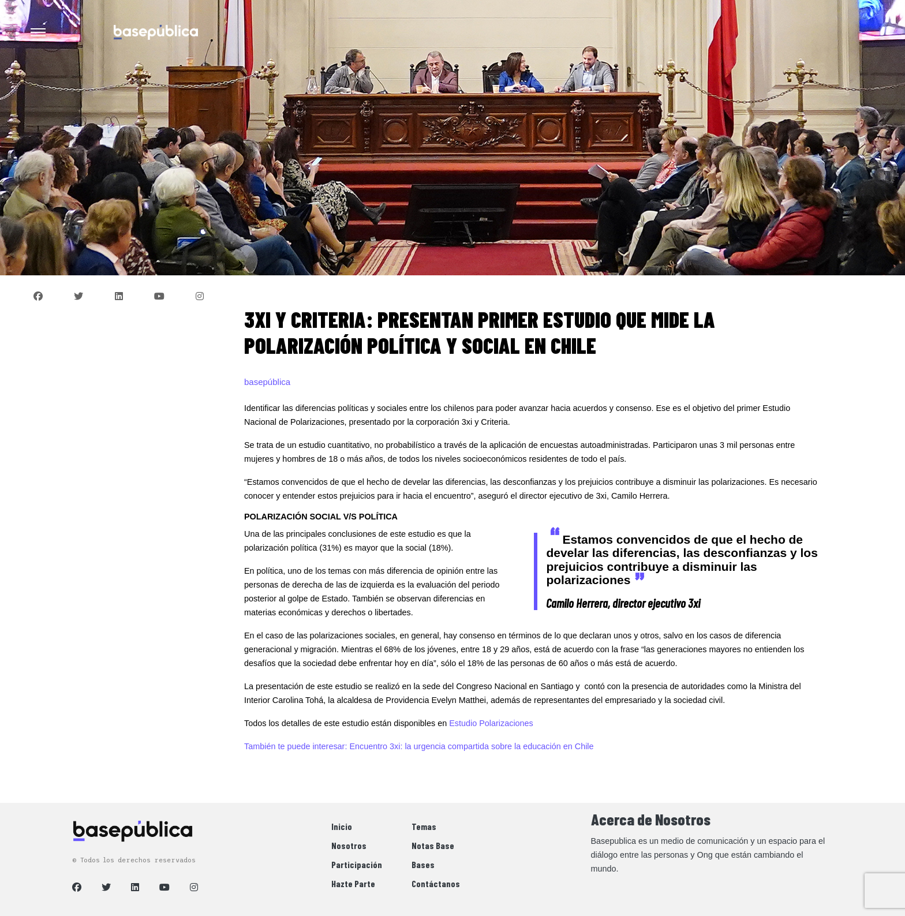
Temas (424, 826)
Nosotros (349, 845)
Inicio (341, 826)
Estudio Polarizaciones (491, 723)
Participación (356, 864)
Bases (423, 864)
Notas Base (433, 845)
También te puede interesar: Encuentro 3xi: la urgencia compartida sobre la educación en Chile (419, 746)
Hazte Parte (353, 883)
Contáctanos (436, 883)
